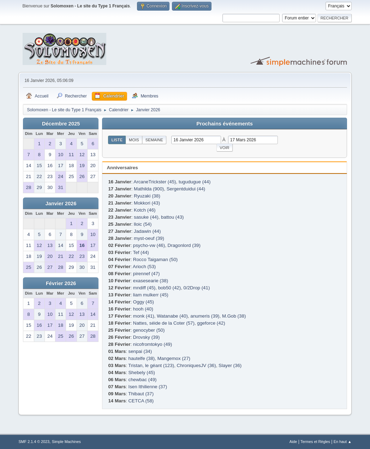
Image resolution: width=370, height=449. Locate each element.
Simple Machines (66, 441)
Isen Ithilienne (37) (147, 386)
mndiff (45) (144, 287)
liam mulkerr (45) (150, 294)
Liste (117, 140)
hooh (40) (143, 309)
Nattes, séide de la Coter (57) (164, 323)
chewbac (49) (142, 379)
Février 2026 (61, 283)
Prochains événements (224, 123)
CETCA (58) (141, 400)
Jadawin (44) (147, 231)
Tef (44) (141, 252)
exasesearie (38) (150, 280)
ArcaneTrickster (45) (154, 181)
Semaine (154, 140)
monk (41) (143, 316)
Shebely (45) (141, 372)
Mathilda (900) (149, 188)
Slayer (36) (230, 365)
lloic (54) (142, 224)
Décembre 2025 (61, 123)
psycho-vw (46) (149, 245)
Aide (293, 441)
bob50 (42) (169, 287)
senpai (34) (140, 351)
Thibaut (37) (141, 393)
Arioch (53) (144, 266)
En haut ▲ (343, 441)
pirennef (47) (146, 273)
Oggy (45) (143, 302)
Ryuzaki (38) (147, 196)
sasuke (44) (146, 217)
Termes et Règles (315, 441)
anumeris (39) (204, 316)
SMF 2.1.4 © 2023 (33, 441)
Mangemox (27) (173, 358)
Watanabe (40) (172, 316)
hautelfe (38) (141, 358)
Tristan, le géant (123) (151, 365)
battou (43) (172, 217)
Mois (134, 140)
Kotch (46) (145, 210)
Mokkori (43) (147, 203)
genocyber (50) (149, 330)
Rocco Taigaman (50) (155, 259)
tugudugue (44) (194, 181)
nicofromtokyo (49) (152, 344)
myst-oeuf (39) (149, 238)
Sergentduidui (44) (186, 188)
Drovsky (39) (146, 337)
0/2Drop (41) (197, 287)
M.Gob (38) (234, 316)
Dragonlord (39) (184, 245)
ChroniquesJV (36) (196, 365)
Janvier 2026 (60, 203)
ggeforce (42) (211, 323)
